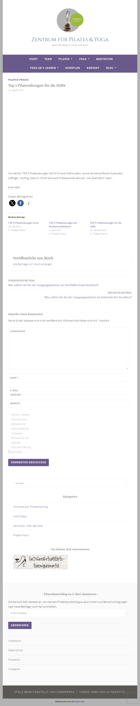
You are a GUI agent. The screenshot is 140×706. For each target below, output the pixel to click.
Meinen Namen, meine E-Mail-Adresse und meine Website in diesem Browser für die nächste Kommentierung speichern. (21, 433)
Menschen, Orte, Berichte (28, 526)
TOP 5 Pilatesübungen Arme (23, 222)
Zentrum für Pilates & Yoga (70, 39)
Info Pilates (19, 516)
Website (15, 403)
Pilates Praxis (18, 79)
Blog (109, 68)
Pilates (64, 59)
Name (14, 377)
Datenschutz (15, 650)
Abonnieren (20, 625)
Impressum (14, 640)
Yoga (83, 59)
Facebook (14, 659)
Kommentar (17, 331)
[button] (12, 203)
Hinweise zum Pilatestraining (30, 506)
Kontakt (93, 68)
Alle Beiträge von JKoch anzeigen (32, 264)
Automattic (115, 692)
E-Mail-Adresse (16, 392)
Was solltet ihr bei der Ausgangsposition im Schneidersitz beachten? (88, 295)
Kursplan (72, 68)
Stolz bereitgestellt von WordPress (44, 692)
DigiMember (79, 701)
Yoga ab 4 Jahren (43, 68)
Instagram (14, 669)
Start (33, 59)
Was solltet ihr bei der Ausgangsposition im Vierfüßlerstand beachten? (53, 282)
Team (48, 59)
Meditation (104, 59)
